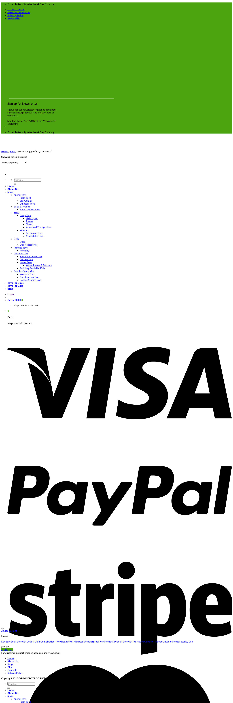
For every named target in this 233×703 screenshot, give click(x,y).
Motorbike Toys (34, 235)
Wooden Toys (27, 273)
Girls (16, 238)
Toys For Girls (15, 285)
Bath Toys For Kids (30, 209)
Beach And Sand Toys (31, 256)
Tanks (29, 224)
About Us (12, 188)
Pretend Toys (21, 247)
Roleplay (24, 250)
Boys (16, 212)
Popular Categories (24, 271)
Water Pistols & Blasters (39, 265)
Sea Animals (26, 200)
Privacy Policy (15, 15)
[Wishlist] (2, 628)
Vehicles (24, 229)
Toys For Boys (15, 282)
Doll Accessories (29, 244)
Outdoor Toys (21, 253)
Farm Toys (25, 197)
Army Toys (25, 215)
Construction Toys (29, 276)
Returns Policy (15, 672)
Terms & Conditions (18, 12)
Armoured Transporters (38, 227)
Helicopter (32, 218)
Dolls (22, 241)
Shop (10, 191)
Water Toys (26, 262)
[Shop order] (14, 162)
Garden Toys (26, 259)
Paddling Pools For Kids (32, 268)
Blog (10, 288)
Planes (29, 221)
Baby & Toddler (22, 206)
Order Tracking (16, 9)
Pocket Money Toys (30, 279)
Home (10, 185)
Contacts (12, 669)
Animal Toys (20, 194)
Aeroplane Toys (34, 232)
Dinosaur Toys (27, 203)
